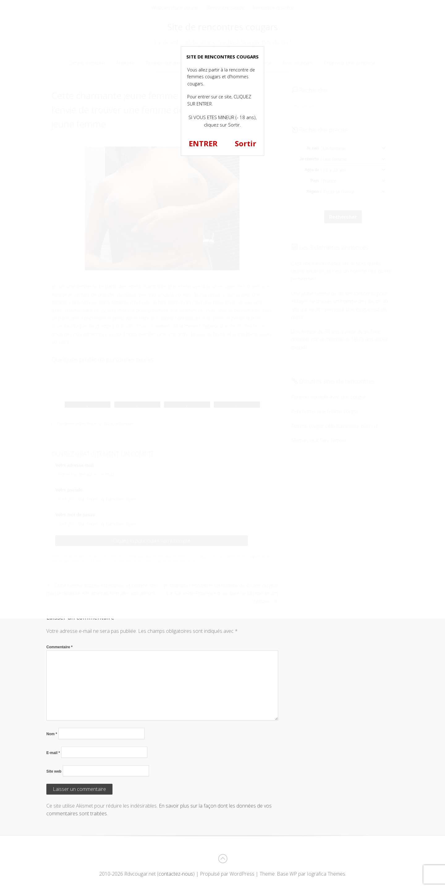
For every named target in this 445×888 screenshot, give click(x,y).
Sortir (245, 143)
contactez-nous (176, 873)
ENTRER (203, 143)
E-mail (53, 753)
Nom (51, 734)
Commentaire (59, 647)
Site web (53, 771)
